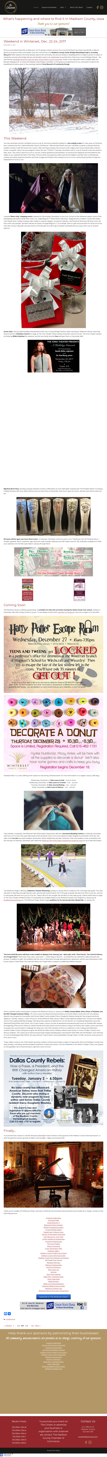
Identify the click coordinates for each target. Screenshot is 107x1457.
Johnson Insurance (53, 1246)
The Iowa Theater (53, 1244)
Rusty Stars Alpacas (54, 1274)
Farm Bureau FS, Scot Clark (53, 1237)
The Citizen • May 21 (19, 1430)
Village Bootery (53, 1281)
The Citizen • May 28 (19, 1427)
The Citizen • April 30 (19, 1439)
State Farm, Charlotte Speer (54, 1277)
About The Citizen (76, 7)
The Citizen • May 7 (19, 1436)
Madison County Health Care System (53, 1253)
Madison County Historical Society (53, 1256)
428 (26, 1325)
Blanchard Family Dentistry (53, 1225)
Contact (89, 7)
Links (64, 7)
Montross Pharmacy (53, 1267)
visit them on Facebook (66, 612)
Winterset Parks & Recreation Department (53, 1291)
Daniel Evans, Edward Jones (53, 1232)
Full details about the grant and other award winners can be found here (37, 59)
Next (38, 1325)
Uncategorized (10, 1319)
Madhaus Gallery (53, 1251)
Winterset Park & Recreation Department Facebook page (62, 841)
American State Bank (53, 1218)
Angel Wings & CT (53, 1223)
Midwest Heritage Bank (53, 1265)
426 (18, 1325)
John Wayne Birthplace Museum (53, 1350)
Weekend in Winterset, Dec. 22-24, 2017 (35, 41)
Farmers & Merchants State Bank (53, 1234)
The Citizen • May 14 (19, 1433)
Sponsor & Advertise (49, 7)
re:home (53, 1272)
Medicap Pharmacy (53, 1263)
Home (36, 7)
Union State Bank (53, 1279)
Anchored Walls (53, 1220)
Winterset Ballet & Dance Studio (53, 1286)
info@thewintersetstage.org (14, 900)
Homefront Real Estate (53, 1242)
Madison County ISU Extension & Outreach (53, 1258)
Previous (8, 1325)
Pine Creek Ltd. (53, 1270)
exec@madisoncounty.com (88, 1437)
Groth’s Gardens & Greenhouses (53, 1239)
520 (32, 1325)
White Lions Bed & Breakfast (53, 1284)
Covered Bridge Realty (53, 1230)
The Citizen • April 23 (19, 1443)
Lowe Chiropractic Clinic (53, 1249)
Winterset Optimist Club (53, 1288)
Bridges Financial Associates (53, 1227)
